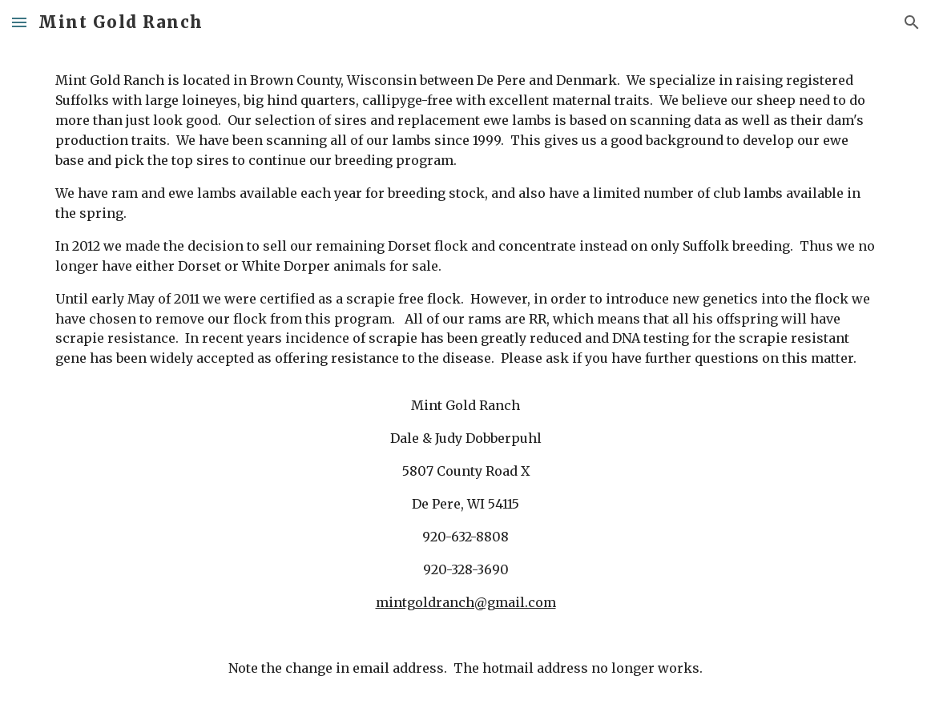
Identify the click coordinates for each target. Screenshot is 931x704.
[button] (19, 22)
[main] (465, 374)
